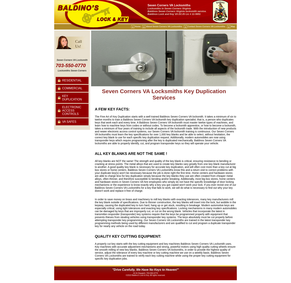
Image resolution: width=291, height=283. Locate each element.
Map (233, 26)
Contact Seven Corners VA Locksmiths (206, 26)
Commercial (72, 88)
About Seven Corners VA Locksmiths (164, 26)
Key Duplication (72, 97)
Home (138, 26)
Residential (72, 80)
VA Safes (69, 121)
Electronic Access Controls (71, 110)
